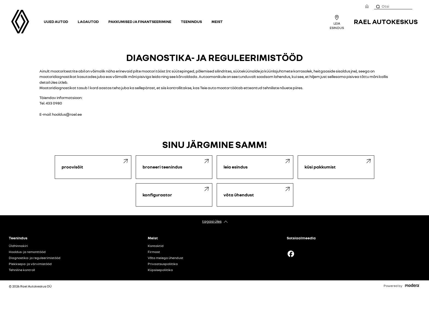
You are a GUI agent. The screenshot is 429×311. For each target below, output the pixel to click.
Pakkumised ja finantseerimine (139, 21)
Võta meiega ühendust (165, 258)
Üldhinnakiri (18, 246)
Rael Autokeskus (386, 21)
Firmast (154, 252)
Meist (217, 21)
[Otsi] (377, 6)
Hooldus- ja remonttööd (27, 252)
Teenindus (191, 21)
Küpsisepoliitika (160, 270)
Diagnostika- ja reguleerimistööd (34, 258)
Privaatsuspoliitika (163, 264)
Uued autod (56, 21)
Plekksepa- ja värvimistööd (30, 264)
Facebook (291, 254)
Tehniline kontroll (22, 270)
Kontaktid (156, 246)
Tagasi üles (212, 221)
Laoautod (88, 21)
